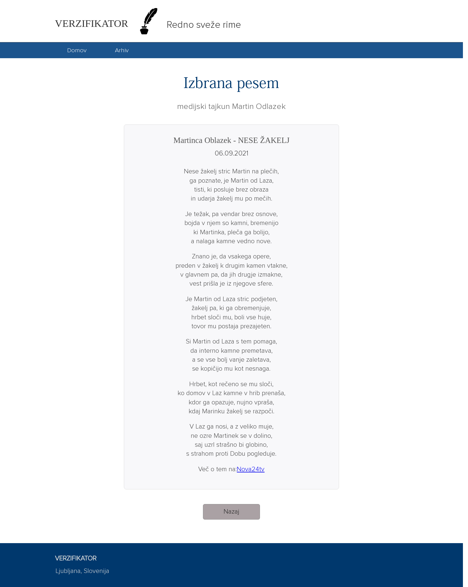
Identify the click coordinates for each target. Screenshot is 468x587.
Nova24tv (250, 469)
